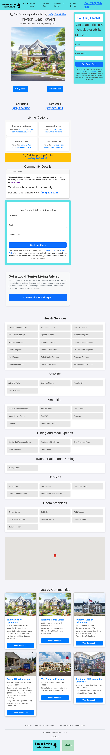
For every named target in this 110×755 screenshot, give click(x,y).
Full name (13, 216)
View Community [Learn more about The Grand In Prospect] (55, 697)
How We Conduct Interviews (74, 725)
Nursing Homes (73, 4)
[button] (55, 556)
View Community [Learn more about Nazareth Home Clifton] (55, 640)
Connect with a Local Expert (37, 297)
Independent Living (59, 4)
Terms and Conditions (33, 725)
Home (25, 3)
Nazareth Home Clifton (52, 620)
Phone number (15, 234)
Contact (59, 725)
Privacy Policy (92, 71)
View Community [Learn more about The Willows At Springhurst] (21, 645)
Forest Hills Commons (18, 679)
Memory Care (46, 4)
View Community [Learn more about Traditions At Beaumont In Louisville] (89, 700)
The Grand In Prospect (52, 679)
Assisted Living (33, 4)
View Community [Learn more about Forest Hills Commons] (21, 713)
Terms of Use (51, 250)
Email (11, 225)
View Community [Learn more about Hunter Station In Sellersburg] (89, 643)
